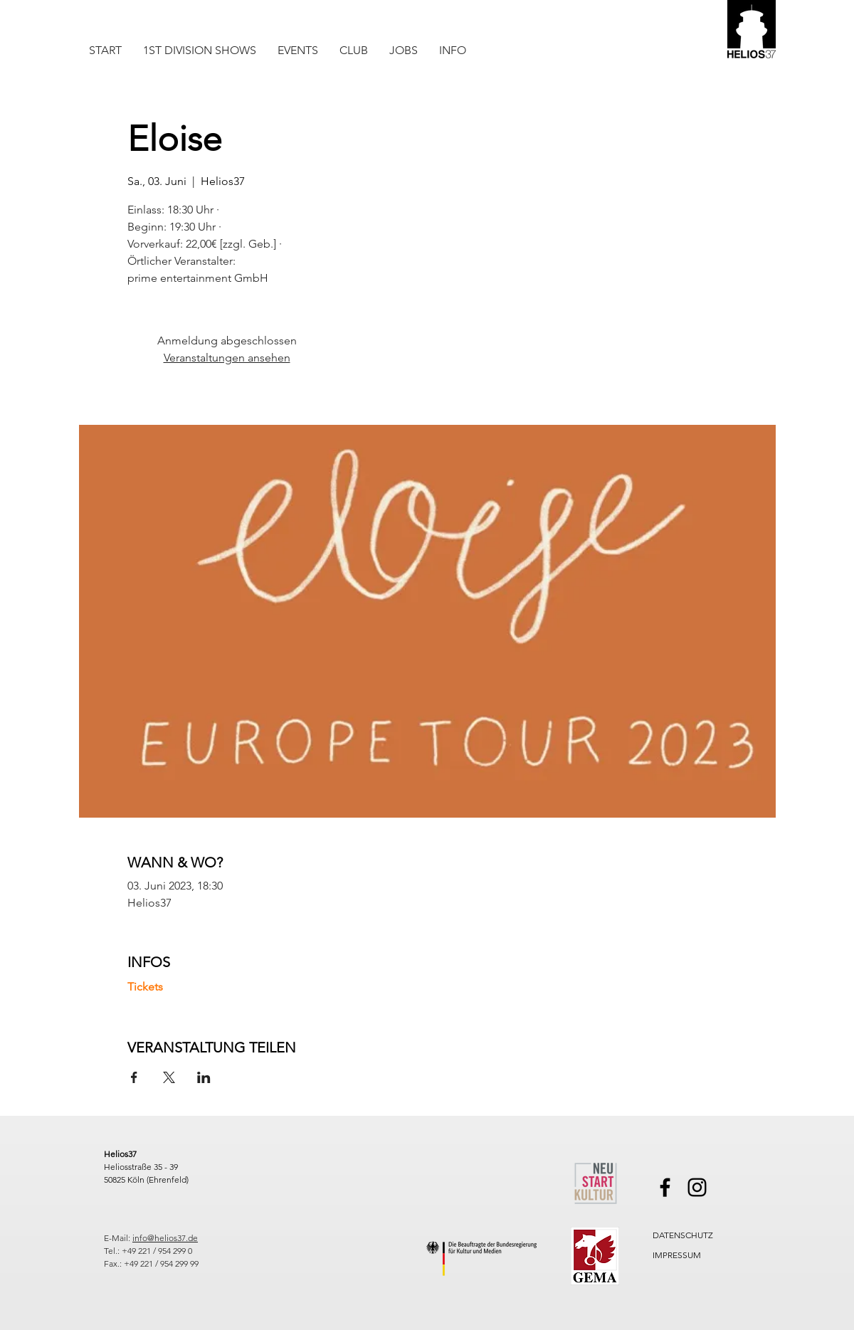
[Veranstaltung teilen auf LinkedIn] (204, 1077)
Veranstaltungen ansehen (227, 357)
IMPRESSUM (677, 1255)
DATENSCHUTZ (683, 1235)
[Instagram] (697, 1187)
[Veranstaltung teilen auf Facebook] (134, 1077)
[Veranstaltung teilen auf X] (169, 1077)
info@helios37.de (165, 1238)
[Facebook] (665, 1187)
